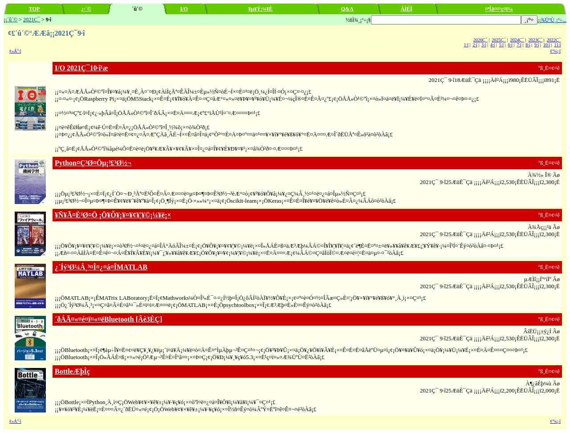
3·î (483, 44)
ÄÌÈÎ (406, 9)
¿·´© (86, 9)
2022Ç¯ (554, 39)
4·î (492, 44)
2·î (474, 44)
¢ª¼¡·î (555, 51)
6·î (510, 44)
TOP (34, 9)
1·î (466, 44)
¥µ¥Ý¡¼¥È (260, 9)
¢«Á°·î (15, 51)
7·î (519, 44)
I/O (183, 9)
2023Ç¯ (536, 39)
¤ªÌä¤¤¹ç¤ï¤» (499, 9)
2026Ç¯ (480, 39)
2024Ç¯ (517, 39)
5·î (501, 44)
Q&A (347, 9)
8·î (527, 44)
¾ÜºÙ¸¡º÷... (553, 20)
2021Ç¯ (31, 19)
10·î (546, 44)
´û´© (12, 19)
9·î (536, 44)
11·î (557, 44)
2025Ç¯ (499, 39)
